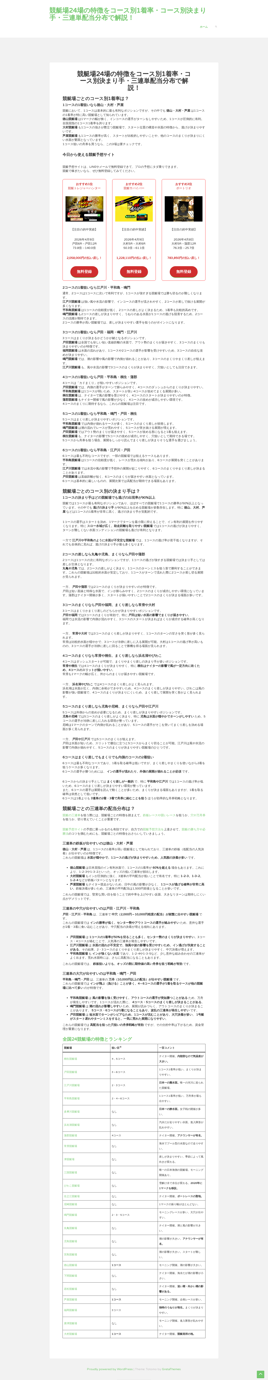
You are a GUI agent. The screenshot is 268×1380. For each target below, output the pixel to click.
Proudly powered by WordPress (110, 1369)
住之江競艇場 (72, 1196)
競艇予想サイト (73, 829)
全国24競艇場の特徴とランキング (97, 1039)
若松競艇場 (70, 1289)
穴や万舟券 (198, 815)
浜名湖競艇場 (72, 1124)
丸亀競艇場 (70, 1228)
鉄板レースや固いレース (159, 815)
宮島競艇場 (70, 1254)
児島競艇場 (70, 1241)
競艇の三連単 (71, 815)
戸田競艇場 (70, 1072)
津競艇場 (69, 1159)
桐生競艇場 (70, 1058)
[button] (216, 26)
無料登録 (84, 272)
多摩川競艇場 (72, 1111)
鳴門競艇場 (70, 1214)
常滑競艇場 (70, 1146)
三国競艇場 (70, 1172)
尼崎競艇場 (70, 1204)
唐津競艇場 (70, 1323)
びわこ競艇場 (72, 1185)
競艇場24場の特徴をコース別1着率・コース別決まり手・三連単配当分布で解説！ (127, 14)
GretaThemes (171, 1369)
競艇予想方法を (153, 829)
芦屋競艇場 (70, 1299)
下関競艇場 (70, 1275)
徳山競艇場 (70, 1265)
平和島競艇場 (72, 1098)
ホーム (204, 26)
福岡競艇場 (70, 1310)
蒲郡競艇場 (70, 1135)
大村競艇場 (70, 1334)
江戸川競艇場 (72, 1085)
